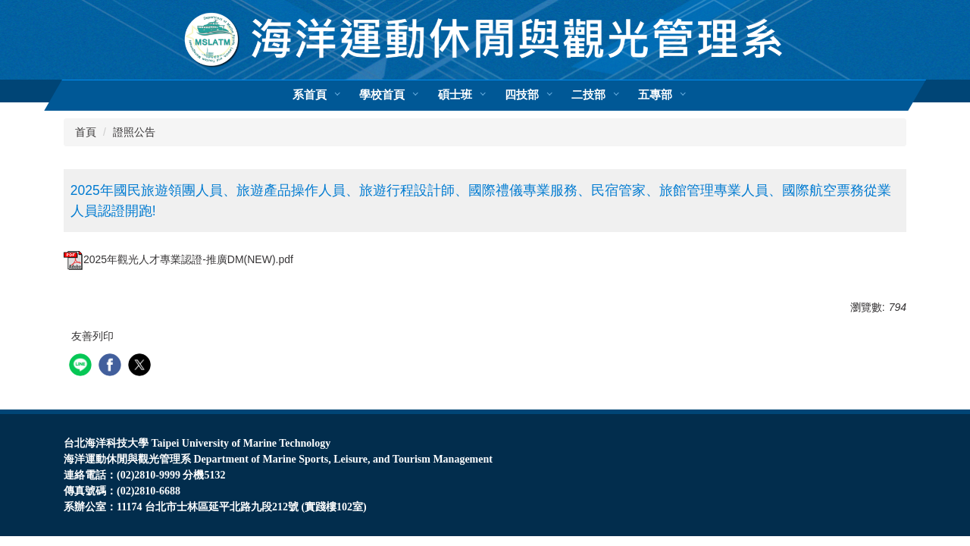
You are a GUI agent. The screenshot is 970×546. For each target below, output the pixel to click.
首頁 (85, 132)
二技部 (588, 95)
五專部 (655, 95)
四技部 (522, 95)
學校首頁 (382, 95)
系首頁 (310, 95)
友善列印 (92, 336)
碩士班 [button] (455, 95)
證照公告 (134, 132)
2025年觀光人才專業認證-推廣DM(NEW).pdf (178, 259)
